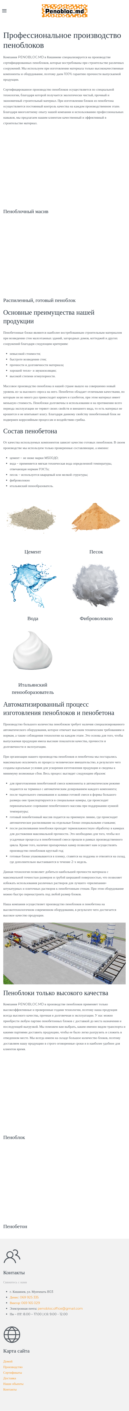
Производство (13, 1367)
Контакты (10, 1389)
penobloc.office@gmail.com (60, 1308)
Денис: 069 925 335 (24, 1297)
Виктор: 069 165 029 (25, 1303)
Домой (7, 1361)
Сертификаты (12, 1372)
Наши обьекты (13, 1384)
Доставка (9, 1378)
